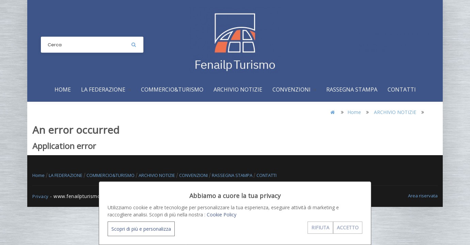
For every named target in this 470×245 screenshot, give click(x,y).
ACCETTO (348, 227)
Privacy (40, 196)
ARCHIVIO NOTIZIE (238, 89)
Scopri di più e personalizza (141, 229)
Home (62, 89)
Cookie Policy (221, 214)
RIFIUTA (320, 227)
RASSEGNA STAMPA (351, 89)
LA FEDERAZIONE (106, 89)
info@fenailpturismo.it (382, 45)
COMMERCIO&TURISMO (172, 89)
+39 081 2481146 (376, 50)
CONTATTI (402, 89)
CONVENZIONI (294, 89)
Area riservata (423, 196)
